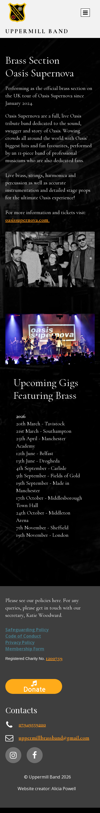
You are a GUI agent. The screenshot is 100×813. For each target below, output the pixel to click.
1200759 (54, 658)
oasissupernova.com (27, 220)
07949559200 (32, 724)
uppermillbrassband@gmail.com (54, 738)
